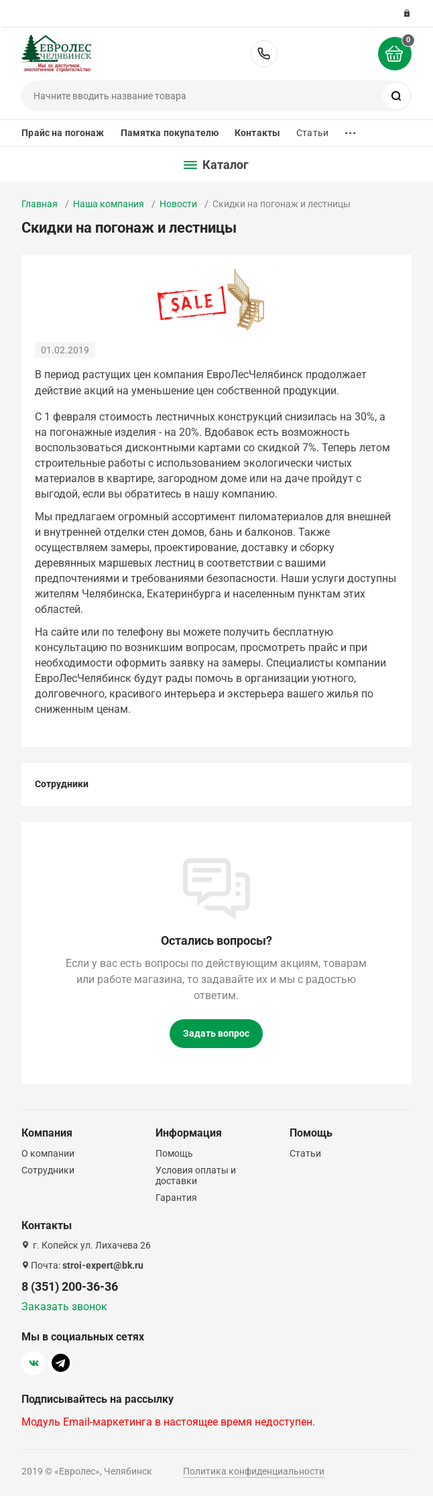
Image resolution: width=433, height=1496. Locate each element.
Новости (178, 203)
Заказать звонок (64, 1306)
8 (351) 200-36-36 (264, 53)
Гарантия (176, 1197)
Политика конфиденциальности (253, 1471)
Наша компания (108, 203)
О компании (47, 1153)
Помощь (174, 1153)
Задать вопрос (216, 1033)
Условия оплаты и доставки (196, 1175)
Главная (39, 203)
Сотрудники (61, 784)
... (351, 129)
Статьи (312, 132)
